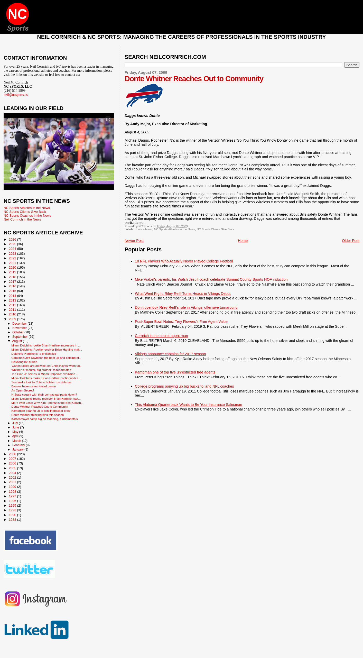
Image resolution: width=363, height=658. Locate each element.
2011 (13, 310)
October (18, 332)
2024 (13, 249)
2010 (13, 314)
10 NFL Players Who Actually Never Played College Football (184, 261)
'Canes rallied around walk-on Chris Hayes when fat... (46, 365)
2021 (13, 263)
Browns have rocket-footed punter (33, 386)
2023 (13, 253)
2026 (13, 239)
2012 (13, 305)
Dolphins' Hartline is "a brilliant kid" (34, 353)
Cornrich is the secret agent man (161, 336)
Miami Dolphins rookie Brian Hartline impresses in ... (45, 345)
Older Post (350, 241)
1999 (13, 487)
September (20, 337)
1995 (13, 505)
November (20, 328)
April (15, 436)
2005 (13, 468)
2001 (13, 482)
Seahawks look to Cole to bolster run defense (41, 382)
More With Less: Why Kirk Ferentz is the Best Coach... (47, 402)
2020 (13, 267)
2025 (13, 244)
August (17, 341)
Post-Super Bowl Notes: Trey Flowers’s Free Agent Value (181, 321)
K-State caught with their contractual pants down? (44, 394)
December (20, 323)
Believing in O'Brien (24, 361)
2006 (13, 463)
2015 (13, 291)
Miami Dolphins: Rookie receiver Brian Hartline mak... (46, 349)
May (15, 432)
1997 (13, 496)
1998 (13, 492)
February (19, 445)
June (16, 427)
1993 (13, 510)
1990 (13, 515)
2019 (13, 272)
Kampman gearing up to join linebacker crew (40, 410)
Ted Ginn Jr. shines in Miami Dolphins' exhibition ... (44, 374)
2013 (13, 300)
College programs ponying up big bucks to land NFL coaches (184, 386)
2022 (13, 258)
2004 (13, 473)
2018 (13, 277)
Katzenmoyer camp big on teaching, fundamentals (44, 419)
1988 (13, 520)
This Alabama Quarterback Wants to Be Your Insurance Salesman (188, 405)
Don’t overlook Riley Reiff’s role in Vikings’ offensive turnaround (186, 307)
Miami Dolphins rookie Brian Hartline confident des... (46, 378)
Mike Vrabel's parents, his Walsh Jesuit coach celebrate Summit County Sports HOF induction (211, 279)
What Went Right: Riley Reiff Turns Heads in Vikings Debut (183, 293)
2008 (13, 454)
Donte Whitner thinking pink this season (37, 414)
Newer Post (134, 241)
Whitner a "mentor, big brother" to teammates (41, 369)
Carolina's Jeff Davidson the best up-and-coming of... (46, 357)
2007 (13, 459)
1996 (13, 501)
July (15, 423)
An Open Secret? (22, 390)
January (18, 449)
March (17, 441)
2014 (13, 296)
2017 (13, 282)
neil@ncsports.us (16, 95)
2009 (13, 319)
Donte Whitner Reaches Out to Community (194, 79)
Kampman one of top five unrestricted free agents (175, 372)
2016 (13, 286)
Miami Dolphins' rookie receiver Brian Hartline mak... (46, 398)
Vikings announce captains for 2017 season (170, 354)
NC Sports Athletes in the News (174, 229)
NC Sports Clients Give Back (215, 229)
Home (243, 241)
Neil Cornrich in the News (22, 219)
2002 (13, 477)
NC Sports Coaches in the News (27, 215)
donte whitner (143, 229)
